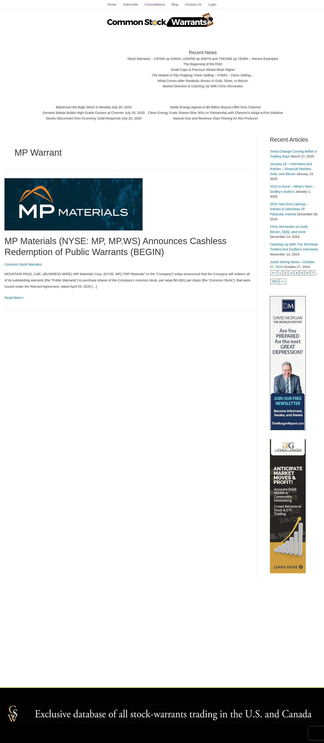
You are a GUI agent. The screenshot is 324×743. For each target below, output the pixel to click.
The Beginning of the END (202, 64)
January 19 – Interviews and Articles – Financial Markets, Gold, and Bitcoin (291, 169)
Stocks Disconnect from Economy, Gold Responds (83, 118)
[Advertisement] (86, 68)
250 (274, 281)
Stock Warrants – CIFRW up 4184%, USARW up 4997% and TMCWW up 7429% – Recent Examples (203, 59)
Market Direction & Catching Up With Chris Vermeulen (203, 86)
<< (274, 272)
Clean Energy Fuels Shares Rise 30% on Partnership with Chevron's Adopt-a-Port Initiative (215, 113)
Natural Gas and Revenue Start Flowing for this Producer (215, 118)
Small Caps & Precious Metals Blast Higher (203, 69)
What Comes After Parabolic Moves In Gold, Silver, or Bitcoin (203, 81)
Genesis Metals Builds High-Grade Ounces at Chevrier (83, 113)
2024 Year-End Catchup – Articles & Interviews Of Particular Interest (289, 209)
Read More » (14, 297)
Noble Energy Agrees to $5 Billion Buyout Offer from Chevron (215, 107)
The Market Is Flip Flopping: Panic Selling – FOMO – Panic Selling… (202, 75)
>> (283, 281)
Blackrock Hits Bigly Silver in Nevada (84, 107)
